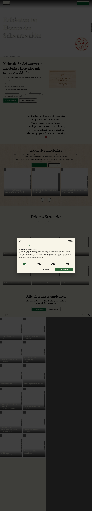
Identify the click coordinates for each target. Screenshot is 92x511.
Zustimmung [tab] (27, 245)
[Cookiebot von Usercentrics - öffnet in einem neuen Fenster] (67, 241)
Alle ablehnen (46, 269)
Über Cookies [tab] (65, 245)
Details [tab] (46, 245)
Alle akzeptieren (64, 269)
